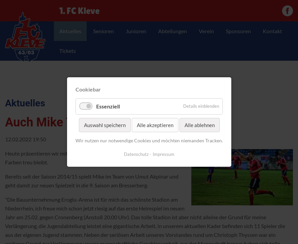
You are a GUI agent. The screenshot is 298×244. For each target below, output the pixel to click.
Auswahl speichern (104, 125)
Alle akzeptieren (154, 125)
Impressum (163, 154)
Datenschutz (136, 154)
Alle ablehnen (199, 125)
